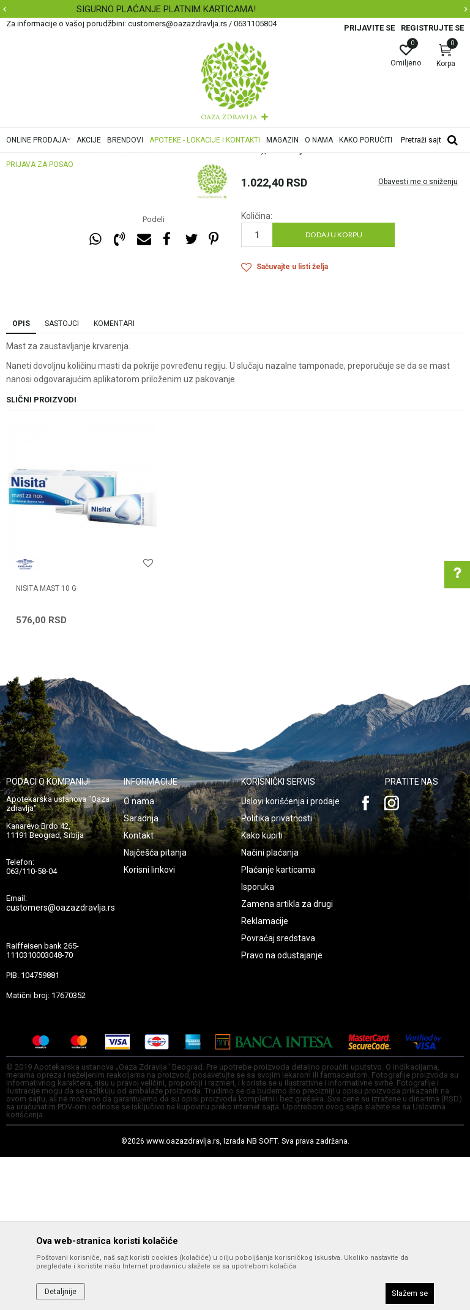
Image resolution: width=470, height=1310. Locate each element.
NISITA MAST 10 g (46, 741)
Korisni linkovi (149, 1022)
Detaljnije (60, 1291)
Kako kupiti (262, 988)
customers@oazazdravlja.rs (60, 1060)
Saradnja (141, 971)
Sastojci (62, 476)
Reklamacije (264, 1074)
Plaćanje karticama (278, 1022)
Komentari (114, 476)
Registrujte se (432, 27)
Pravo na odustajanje (282, 1108)
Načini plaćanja (270, 1005)
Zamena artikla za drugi (287, 1057)
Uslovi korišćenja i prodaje (290, 954)
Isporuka (257, 1040)
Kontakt (139, 988)
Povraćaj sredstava (278, 1091)
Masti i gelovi (264, 226)
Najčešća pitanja (155, 1005)
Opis (21, 476)
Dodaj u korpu (333, 387)
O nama (139, 954)
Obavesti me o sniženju (418, 334)
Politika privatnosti (276, 971)
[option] (149, 274)
